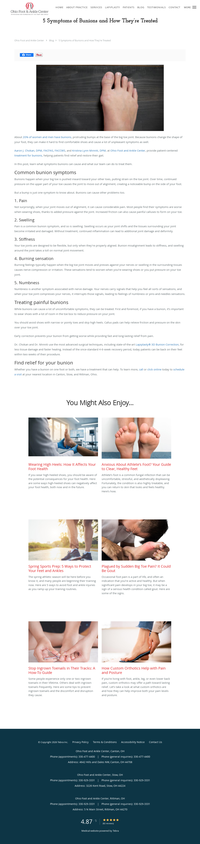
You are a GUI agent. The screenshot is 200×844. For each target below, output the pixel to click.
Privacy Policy (80, 742)
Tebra (116, 830)
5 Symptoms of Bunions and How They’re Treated (85, 40)
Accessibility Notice (133, 742)
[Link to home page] (25, 8)
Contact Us (155, 742)
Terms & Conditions (105, 742)
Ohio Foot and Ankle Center (29, 40)
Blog (51, 40)
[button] (194, 7)
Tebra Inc (62, 742)
